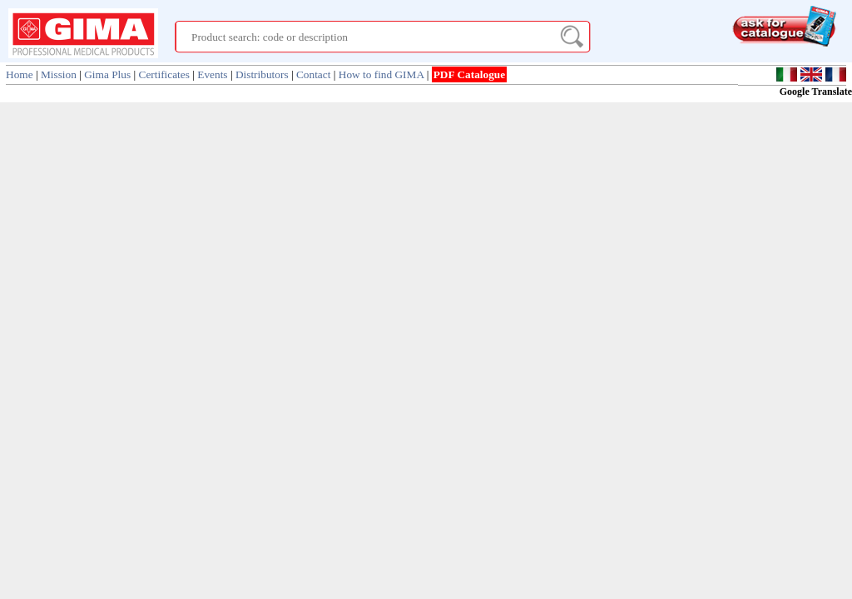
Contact (313, 74)
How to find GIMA (381, 74)
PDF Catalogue (469, 74)
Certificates (164, 74)
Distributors (262, 74)
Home (19, 74)
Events (212, 74)
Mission (59, 74)
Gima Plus (107, 74)
